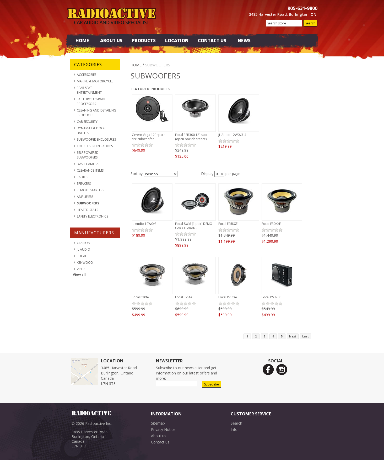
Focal (82, 256)
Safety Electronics (92, 216)
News (244, 41)
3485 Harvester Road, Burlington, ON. (283, 14)
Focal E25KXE (227, 223)
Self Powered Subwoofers (88, 155)
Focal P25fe (183, 297)
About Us (111, 41)
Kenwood (85, 262)
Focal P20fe (140, 297)
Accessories (86, 74)
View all (79, 274)
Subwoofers (88, 203)
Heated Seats (87, 210)
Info (234, 429)
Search (236, 423)
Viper (81, 269)
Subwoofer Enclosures (96, 139)
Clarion (83, 243)
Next (292, 336)
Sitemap (158, 423)
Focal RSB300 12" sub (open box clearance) (191, 137)
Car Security (87, 121)
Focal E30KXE (271, 223)
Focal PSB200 (271, 297)
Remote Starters (90, 190)
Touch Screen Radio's (95, 146)
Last (305, 336)
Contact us (160, 442)
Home (82, 41)
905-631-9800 (302, 8)
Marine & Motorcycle (95, 81)
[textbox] (284, 23)
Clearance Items (90, 170)
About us (158, 435)
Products (144, 41)
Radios (82, 177)
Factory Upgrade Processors (91, 101)
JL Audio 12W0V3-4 (232, 135)
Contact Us (212, 41)
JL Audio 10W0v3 (144, 223)
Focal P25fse (227, 297)
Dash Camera (88, 164)
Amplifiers (85, 196)
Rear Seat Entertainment (89, 90)
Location (176, 41)
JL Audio (83, 249)
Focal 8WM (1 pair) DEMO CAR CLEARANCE (193, 225)
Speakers (84, 183)
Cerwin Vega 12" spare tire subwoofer (148, 137)
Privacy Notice (163, 429)
